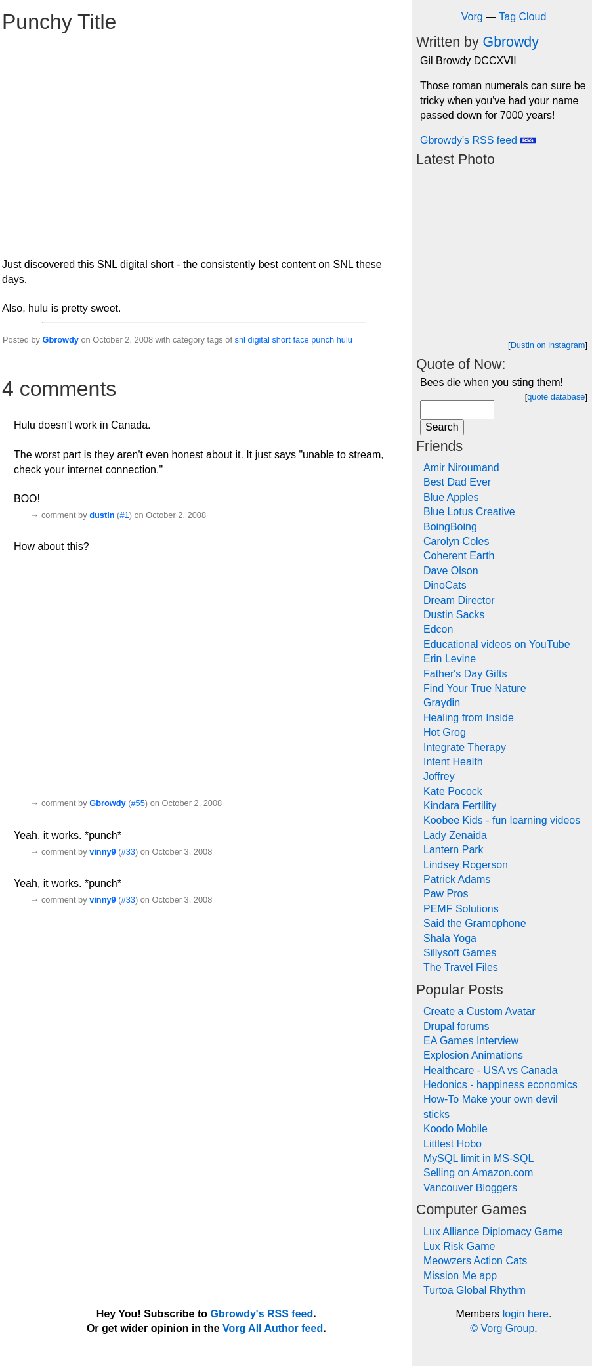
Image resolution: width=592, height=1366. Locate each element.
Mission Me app (460, 1275)
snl (240, 340)
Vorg (472, 16)
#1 (124, 515)
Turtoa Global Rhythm (474, 1290)
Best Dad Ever (457, 482)
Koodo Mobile (455, 1128)
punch (322, 340)
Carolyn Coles (456, 541)
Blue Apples (451, 497)
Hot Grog (444, 732)
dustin (101, 515)
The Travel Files (460, 967)
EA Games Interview (470, 1040)
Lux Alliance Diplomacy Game (493, 1231)
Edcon (438, 629)
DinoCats (445, 585)
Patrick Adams (456, 879)
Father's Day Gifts (465, 673)
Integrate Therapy (464, 747)
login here (526, 1313)
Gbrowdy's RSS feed (478, 140)
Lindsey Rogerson (465, 864)
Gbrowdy (60, 340)
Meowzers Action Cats (475, 1260)
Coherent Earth (459, 555)
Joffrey (439, 776)
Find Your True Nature (474, 688)
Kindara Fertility (459, 805)
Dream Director (458, 600)
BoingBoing (450, 526)
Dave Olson (450, 570)
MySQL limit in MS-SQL (478, 1158)
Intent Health (453, 761)
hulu (344, 340)
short (281, 340)
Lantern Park (453, 849)
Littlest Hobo (452, 1143)
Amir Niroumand (461, 467)
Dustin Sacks (453, 614)
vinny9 (102, 852)
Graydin (441, 702)
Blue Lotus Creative (469, 511)
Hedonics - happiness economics (500, 1084)
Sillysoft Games (459, 952)
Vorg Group (507, 1328)
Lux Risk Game (459, 1246)
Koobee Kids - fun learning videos (501, 820)
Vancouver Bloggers (470, 1187)
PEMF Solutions (461, 908)
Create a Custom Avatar (479, 1011)
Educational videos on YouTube (496, 644)
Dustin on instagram (548, 345)
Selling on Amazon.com (478, 1172)
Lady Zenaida (455, 835)
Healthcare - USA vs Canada (490, 1070)
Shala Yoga (449, 938)
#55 (137, 803)
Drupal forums (456, 1026)
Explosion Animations (473, 1055)
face (300, 340)
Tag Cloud (522, 16)
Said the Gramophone (474, 923)
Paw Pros (445, 893)
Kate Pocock (452, 791)
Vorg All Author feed (272, 1328)
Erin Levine (449, 658)
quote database (556, 397)
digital (258, 340)
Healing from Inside (468, 717)
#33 (128, 852)
